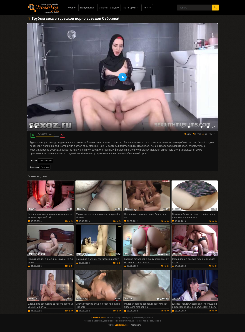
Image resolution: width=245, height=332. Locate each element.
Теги (147, 7)
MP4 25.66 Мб (45, 160)
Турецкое (45, 167)
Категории (130, 7)
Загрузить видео (109, 7)
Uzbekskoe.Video (98, 317)
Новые (71, 7)
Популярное (87, 7)
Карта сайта (136, 325)
